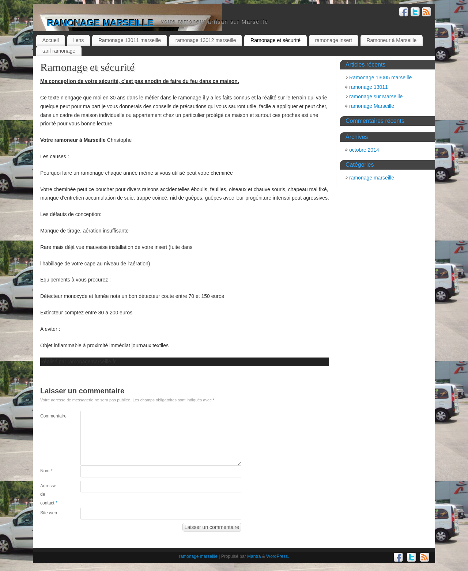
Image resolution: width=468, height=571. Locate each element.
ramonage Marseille (371, 106)
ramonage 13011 (368, 87)
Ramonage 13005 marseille (380, 77)
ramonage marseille (101, 21)
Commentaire (50, 416)
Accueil (50, 40)
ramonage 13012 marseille (206, 40)
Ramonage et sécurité (275, 40)
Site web (48, 512)
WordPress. (277, 556)
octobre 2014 (364, 150)
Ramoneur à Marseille (391, 40)
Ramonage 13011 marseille (129, 40)
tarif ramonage (58, 51)
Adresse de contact (48, 494)
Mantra (254, 556)
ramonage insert (333, 40)
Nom (46, 470)
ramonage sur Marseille (376, 96)
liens (78, 40)
